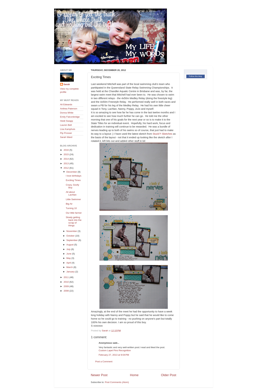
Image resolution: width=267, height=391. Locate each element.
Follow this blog (195, 76)
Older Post (168, 375)
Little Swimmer (73, 199)
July (68, 249)
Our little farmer (74, 213)
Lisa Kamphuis (67, 129)
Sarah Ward (66, 137)
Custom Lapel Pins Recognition (115, 350)
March (69, 267)
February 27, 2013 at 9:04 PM (114, 355)
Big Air (69, 204)
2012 (66, 168)
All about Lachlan (71, 193)
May (68, 258)
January (70, 271)
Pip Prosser (66, 133)
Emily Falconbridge (70, 117)
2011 (66, 277)
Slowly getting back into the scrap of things (73, 221)
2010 (66, 282)
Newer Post (99, 375)
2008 (66, 290)
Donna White (66, 112)
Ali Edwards (66, 104)
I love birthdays (73, 175)
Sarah (67, 84)
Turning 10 (71, 208)
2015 (66, 154)
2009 (66, 286)
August (70, 244)
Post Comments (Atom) (117, 382)
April (69, 262)
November (72, 231)
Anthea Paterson (68, 108)
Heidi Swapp (66, 121)
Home (134, 375)
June (69, 253)
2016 (66, 150)
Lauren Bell (66, 125)
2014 (66, 159)
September (72, 240)
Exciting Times (73, 180)
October (70, 235)
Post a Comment (104, 361)
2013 (66, 163)
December (72, 172)
